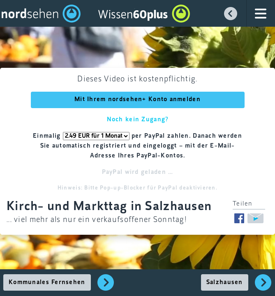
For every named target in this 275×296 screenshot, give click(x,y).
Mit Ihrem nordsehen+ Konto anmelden (137, 99)
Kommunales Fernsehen (47, 282)
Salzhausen (224, 282)
